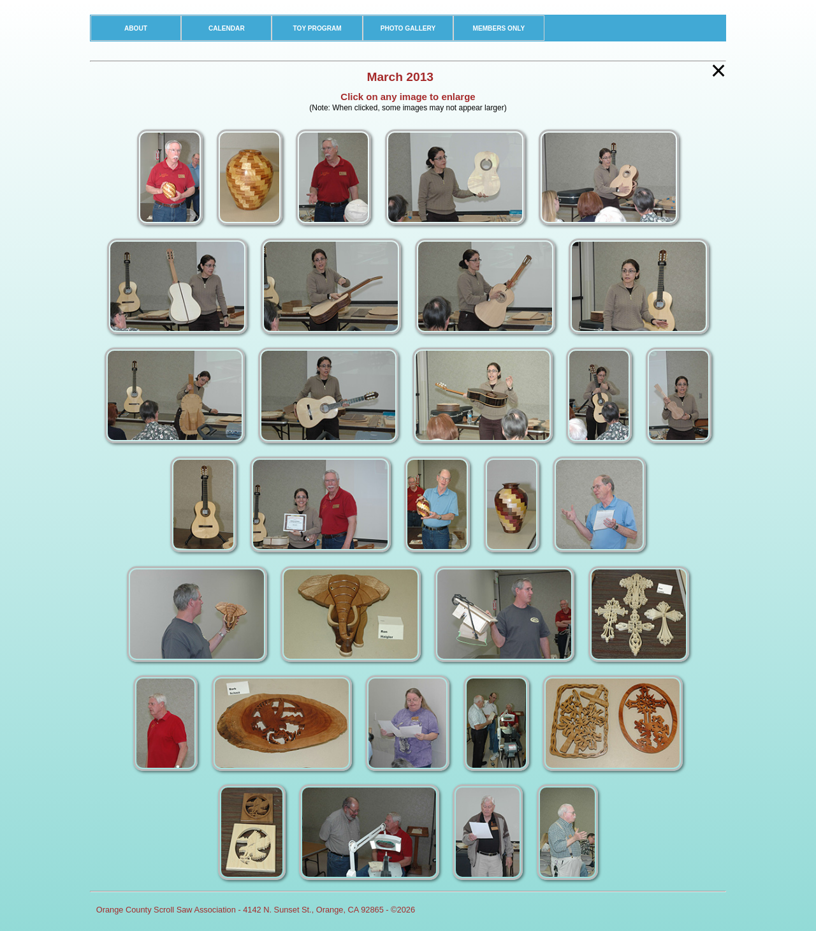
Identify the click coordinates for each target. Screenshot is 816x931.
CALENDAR (226, 28)
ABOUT (135, 28)
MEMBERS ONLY (498, 28)
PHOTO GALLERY (408, 28)
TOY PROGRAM (317, 28)
